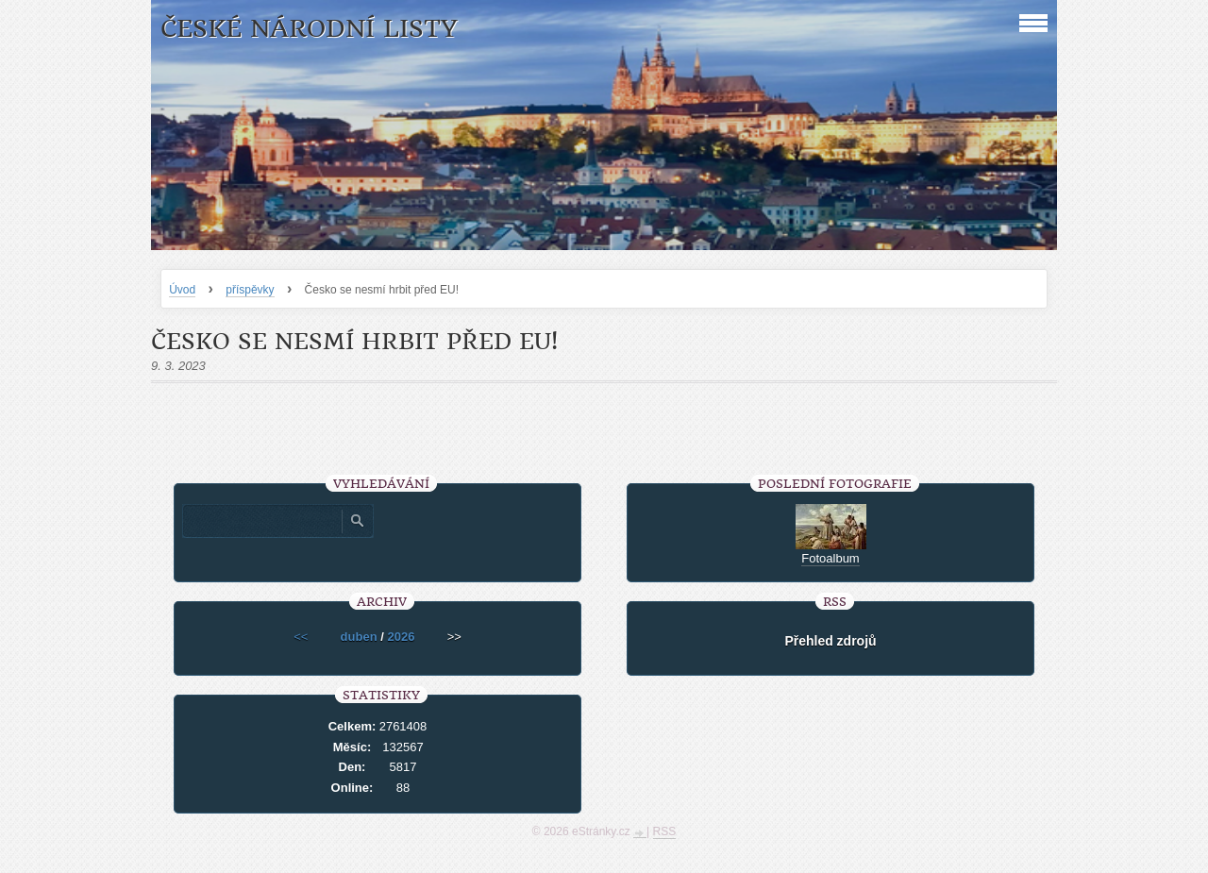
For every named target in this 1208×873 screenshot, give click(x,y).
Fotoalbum (830, 558)
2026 (400, 637)
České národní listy (309, 28)
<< (301, 637)
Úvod (182, 289)
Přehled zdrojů (830, 640)
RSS (665, 831)
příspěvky (250, 289)
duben (359, 637)
